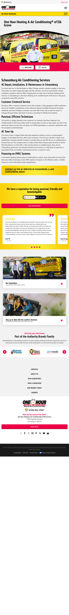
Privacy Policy (34, 452)
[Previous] (4, 352)
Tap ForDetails (65, 14)
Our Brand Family (34, 388)
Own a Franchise (34, 383)
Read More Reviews (34, 206)
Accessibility (17, 452)
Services (34, 369)
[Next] (64, 352)
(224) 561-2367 (36, 410)
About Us (34, 374)
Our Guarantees (34, 379)
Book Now (34, 427)
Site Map (25, 452)
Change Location (64, 2)
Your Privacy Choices (47, 452)
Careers (34, 392)
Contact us (10, 169)
